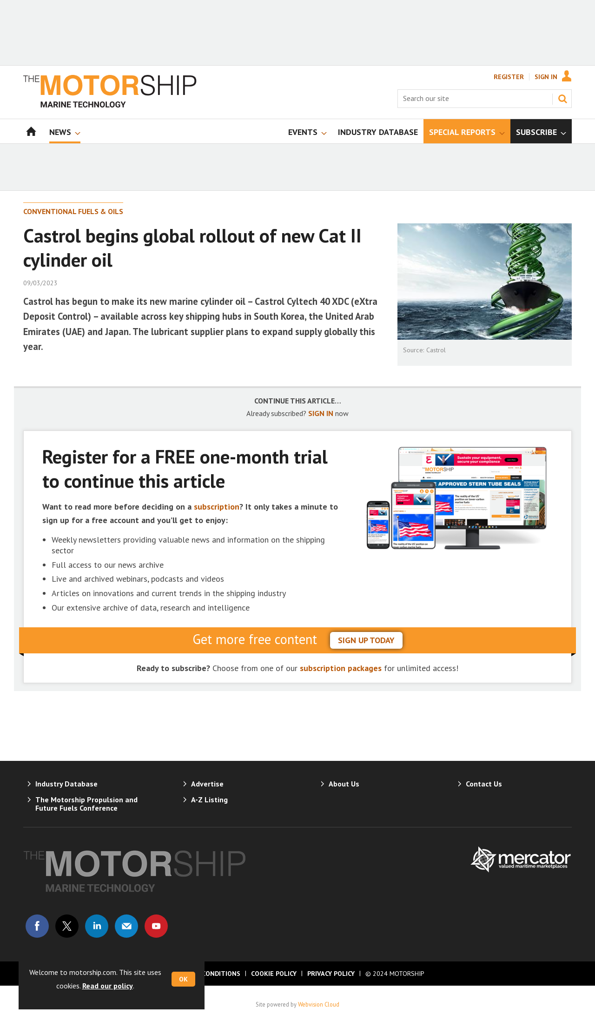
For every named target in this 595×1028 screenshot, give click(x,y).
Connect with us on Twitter (67, 926)
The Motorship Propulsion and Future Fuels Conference (86, 804)
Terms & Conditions (205, 973)
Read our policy (107, 985)
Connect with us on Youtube (156, 926)
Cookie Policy (274, 973)
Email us (126, 926)
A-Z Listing (209, 799)
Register (509, 77)
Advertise (207, 783)
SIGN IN (320, 413)
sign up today (366, 640)
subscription (216, 506)
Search (562, 98)
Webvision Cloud (318, 1004)
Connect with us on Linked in (97, 926)
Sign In (546, 77)
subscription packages (341, 668)
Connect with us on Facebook (37, 926)
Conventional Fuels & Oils (73, 211)
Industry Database (66, 783)
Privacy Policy (331, 973)
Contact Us (484, 783)
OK (183, 979)
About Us (344, 783)
